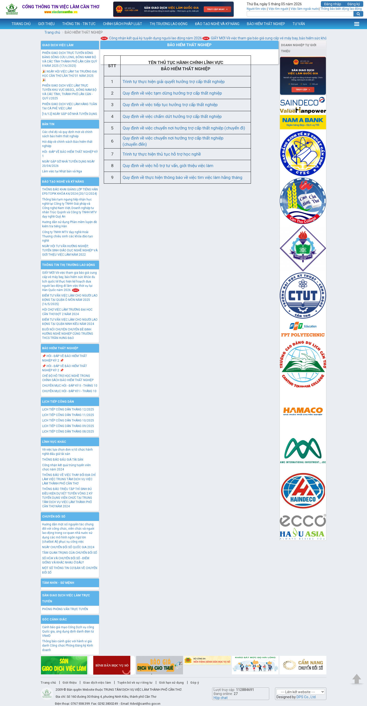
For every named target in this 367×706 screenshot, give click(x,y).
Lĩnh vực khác (54, 442)
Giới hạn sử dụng (171, 682)
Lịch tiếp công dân (58, 401)
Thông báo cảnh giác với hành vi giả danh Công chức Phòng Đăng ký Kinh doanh (67, 646)
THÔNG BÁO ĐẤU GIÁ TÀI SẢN (62, 459)
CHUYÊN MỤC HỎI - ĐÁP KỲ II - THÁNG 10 (69, 385)
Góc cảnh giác (54, 619)
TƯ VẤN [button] (299, 24)
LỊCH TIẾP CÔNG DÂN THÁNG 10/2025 (68, 420)
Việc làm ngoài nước (305, 9)
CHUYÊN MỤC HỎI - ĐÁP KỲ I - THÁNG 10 (69, 391)
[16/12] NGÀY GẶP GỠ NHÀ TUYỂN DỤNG (69, 114)
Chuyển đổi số (53, 516)
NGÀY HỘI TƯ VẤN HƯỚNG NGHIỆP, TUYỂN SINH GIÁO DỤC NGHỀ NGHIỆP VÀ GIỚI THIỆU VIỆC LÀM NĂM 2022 (70, 250)
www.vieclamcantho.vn (4, 24)
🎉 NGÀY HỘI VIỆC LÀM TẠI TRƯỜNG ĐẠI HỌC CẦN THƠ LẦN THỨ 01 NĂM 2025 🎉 (69, 76)
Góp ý (194, 682)
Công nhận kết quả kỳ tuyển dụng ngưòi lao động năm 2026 (154, 38)
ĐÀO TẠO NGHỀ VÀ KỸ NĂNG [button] (217, 24)
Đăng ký (353, 4)
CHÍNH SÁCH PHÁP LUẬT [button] (122, 24)
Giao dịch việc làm (57, 45)
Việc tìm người (278, 9)
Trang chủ (52, 32)
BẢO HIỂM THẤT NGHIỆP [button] (266, 24)
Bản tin (48, 124)
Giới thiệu (69, 682)
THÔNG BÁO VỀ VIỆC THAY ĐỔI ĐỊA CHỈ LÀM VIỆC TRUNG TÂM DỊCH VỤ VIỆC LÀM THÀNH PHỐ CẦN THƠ (69, 479)
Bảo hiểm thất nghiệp (60, 348)
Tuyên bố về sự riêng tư (134, 682)
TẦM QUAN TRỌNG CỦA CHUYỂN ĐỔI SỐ (69, 552)
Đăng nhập (332, 4)
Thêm (356, 24)
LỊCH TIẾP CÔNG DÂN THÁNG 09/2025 (68, 426)
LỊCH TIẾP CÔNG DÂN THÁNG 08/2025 (68, 431)
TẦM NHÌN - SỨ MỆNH (58, 583)
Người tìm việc (256, 9)
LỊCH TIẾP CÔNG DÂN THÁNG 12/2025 (68, 409)
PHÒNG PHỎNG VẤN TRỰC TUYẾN (65, 609)
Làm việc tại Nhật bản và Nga (62, 171)
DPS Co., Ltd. (306, 697)
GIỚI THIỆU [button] (46, 24)
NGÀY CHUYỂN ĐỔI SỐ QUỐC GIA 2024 (68, 547)
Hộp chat (221, 698)
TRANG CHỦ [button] (21, 24)
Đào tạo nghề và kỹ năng (63, 181)
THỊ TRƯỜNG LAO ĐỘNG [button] (169, 24)
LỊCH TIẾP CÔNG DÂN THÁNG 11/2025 (68, 415)
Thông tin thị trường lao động (68, 265)
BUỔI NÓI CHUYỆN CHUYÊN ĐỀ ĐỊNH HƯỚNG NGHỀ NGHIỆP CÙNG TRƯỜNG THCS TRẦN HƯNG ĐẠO (67, 334)
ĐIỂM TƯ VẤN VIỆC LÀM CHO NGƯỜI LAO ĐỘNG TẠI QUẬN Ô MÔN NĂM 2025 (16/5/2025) (70, 300)
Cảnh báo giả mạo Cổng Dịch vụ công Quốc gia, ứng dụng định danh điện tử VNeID (68, 631)
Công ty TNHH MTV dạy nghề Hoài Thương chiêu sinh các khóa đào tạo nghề (67, 236)
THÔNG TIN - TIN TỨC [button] (79, 24)
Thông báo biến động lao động (341, 9)
